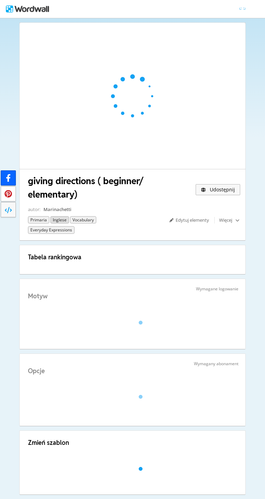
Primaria (38, 220)
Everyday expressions (51, 230)
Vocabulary (83, 220)
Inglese (60, 220)
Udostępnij (218, 189)
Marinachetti (57, 209)
